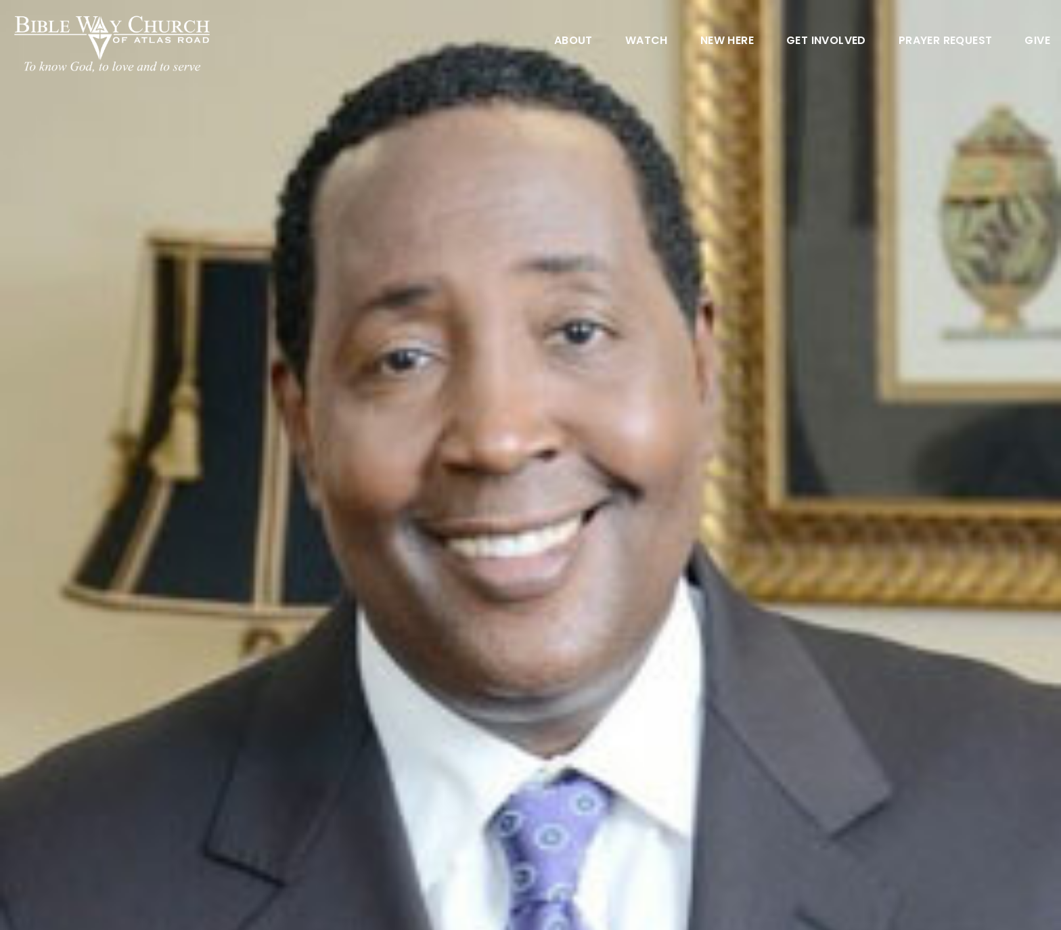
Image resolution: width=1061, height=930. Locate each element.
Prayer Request (946, 41)
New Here (727, 41)
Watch (646, 41)
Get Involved (826, 41)
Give (1037, 41)
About (573, 41)
